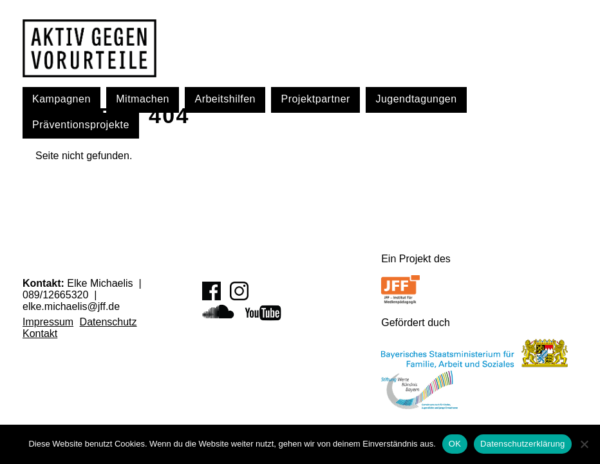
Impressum (48, 321)
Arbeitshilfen (225, 98)
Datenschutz (108, 321)
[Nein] (583, 444)
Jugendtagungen (415, 98)
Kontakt (40, 333)
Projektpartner (315, 98)
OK (455, 444)
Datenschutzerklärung (522, 444)
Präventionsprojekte (80, 124)
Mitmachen (142, 98)
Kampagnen (61, 98)
